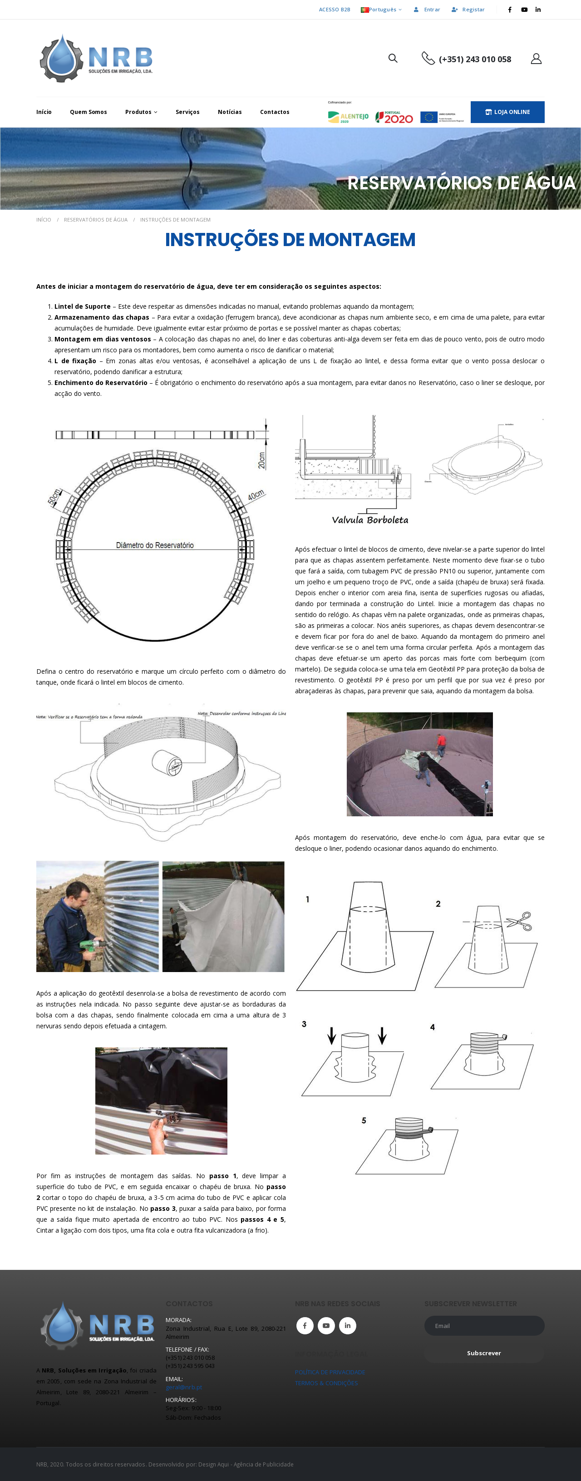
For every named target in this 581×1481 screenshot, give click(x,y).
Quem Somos (88, 112)
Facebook (305, 1326)
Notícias (230, 112)
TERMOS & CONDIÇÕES (326, 1383)
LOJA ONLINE (507, 112)
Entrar (427, 9)
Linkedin (348, 1326)
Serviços (188, 112)
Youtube (326, 1326)
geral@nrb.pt (184, 1387)
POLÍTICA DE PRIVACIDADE (330, 1372)
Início (44, 112)
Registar (468, 9)
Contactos (275, 112)
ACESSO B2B (334, 9)
